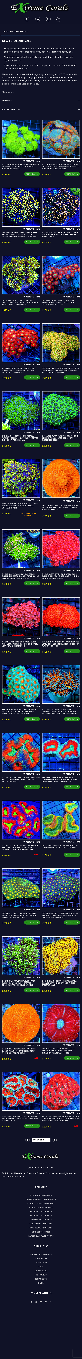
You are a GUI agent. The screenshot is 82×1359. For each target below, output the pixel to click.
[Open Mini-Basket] (37, 19)
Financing (41, 1279)
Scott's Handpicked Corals (41, 1199)
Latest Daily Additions (41, 1236)
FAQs (41, 1266)
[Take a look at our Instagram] (36, 1301)
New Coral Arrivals (41, 1195)
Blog (41, 1283)
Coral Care (41, 1270)
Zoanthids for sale (41, 1219)
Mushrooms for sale (41, 1227)
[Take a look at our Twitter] (46, 1301)
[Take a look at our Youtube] (41, 1301)
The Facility (41, 1275)
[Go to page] (41, 1140)
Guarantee (41, 1258)
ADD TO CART (32, 174)
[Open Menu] (59, 19)
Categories (41, 100)
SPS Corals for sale (41, 1215)
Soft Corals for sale (41, 1223)
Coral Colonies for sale (41, 1203)
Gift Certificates (41, 1232)
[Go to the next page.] (55, 1140)
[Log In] (48, 19)
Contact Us (41, 1262)
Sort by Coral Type (41, 109)
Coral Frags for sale (41, 1207)
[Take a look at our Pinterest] (50, 1301)
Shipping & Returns (41, 1254)
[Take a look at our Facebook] (32, 1301)
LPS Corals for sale (41, 1211)
